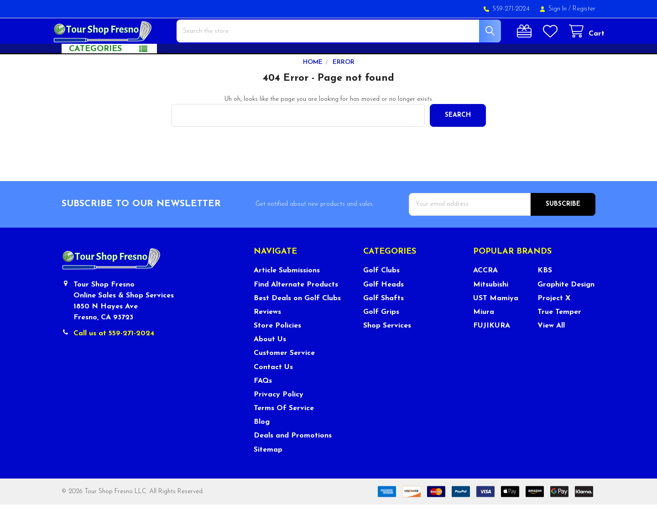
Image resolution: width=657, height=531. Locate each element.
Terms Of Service (284, 434)
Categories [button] (95, 75)
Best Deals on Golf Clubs (297, 324)
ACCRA (485, 297)
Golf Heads (383, 311)
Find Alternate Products (296, 311)
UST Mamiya (495, 324)
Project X (554, 324)
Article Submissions (287, 297)
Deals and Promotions (293, 462)
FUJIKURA (491, 352)
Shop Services (387, 352)
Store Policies (277, 352)
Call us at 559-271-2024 (113, 360)
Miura (483, 338)
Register (584, 8)
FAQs (263, 407)
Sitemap (268, 476)
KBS (544, 297)
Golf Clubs (381, 297)
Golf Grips (381, 338)
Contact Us (273, 393)
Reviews (267, 338)
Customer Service (284, 379)
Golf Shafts (383, 324)
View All (551, 352)
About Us (270, 366)
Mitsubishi (490, 311)
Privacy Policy (278, 421)
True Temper (559, 338)
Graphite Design (565, 311)
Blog (262, 448)
